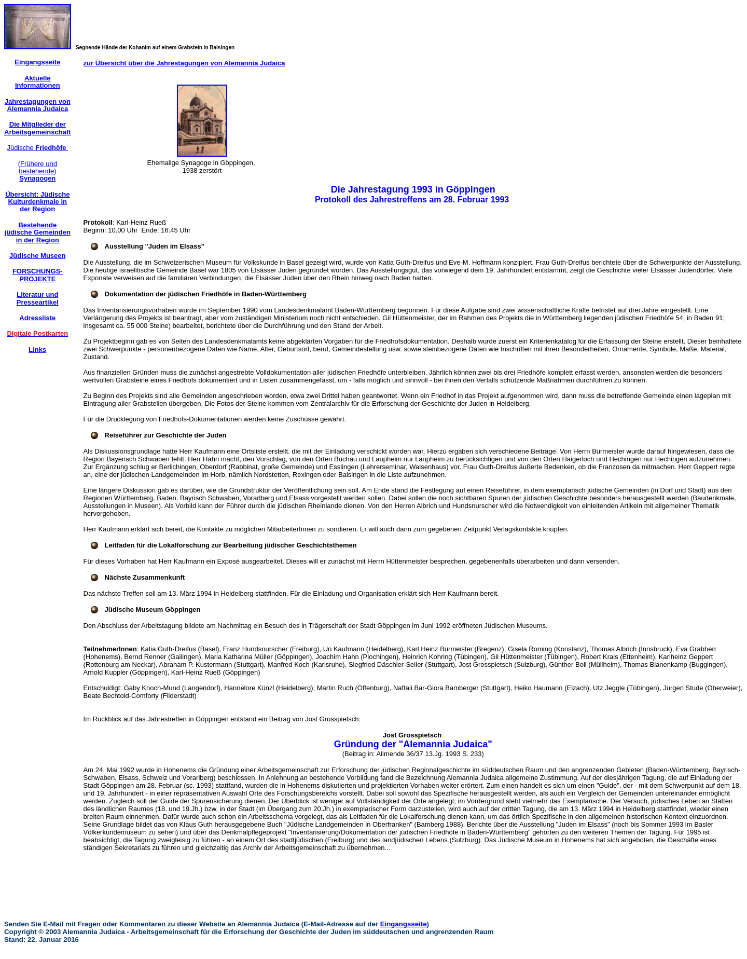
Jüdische (37, 148)
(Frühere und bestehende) (37, 171)
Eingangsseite (403, 924)
